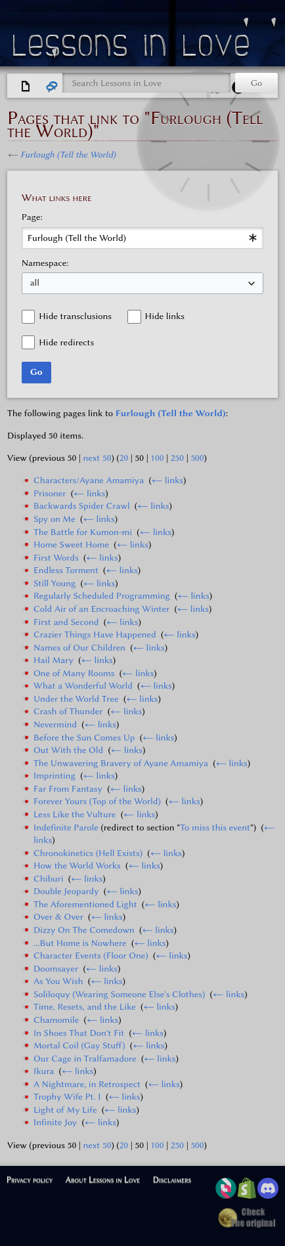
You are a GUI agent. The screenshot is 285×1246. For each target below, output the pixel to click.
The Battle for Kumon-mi (82, 532)
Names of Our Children (79, 647)
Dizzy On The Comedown (84, 929)
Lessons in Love (132, 48)
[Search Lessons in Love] (146, 83)
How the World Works (77, 865)
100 (157, 457)
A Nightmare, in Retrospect (87, 1084)
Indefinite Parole (66, 827)
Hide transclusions (75, 316)
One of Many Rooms (74, 673)
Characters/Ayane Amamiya (88, 480)
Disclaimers (172, 1179)
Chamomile (56, 1019)
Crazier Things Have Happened (94, 634)
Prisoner (49, 493)
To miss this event (215, 827)
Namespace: (45, 263)
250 (177, 457)
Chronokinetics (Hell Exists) (87, 853)
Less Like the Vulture (74, 814)
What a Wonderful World (83, 685)
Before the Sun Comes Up (84, 737)
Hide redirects (66, 342)
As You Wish (58, 981)
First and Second (66, 622)
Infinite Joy (55, 1122)
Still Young (54, 583)
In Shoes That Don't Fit (78, 1033)
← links (167, 480)
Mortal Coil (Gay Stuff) (79, 1045)
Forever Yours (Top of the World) (97, 801)
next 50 (97, 457)
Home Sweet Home (71, 544)
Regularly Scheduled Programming (101, 595)
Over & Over (58, 916)
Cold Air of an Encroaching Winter (101, 608)
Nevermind (55, 724)
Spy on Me (54, 519)
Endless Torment (66, 570)
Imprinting (54, 775)
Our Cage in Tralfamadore (85, 1058)
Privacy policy (30, 1179)
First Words (56, 557)
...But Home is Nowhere (80, 943)
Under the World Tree (76, 698)
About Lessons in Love (103, 1179)
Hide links (165, 316)
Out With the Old (68, 750)
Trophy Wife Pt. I (67, 1096)
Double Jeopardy (66, 891)
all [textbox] (34, 282)
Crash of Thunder (68, 711)
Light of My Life (65, 1109)
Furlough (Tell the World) (68, 154)
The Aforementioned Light (85, 904)
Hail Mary (53, 660)
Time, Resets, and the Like (84, 1006)
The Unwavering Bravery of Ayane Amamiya (120, 763)
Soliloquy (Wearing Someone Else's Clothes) (119, 994)
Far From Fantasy (67, 788)
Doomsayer (55, 968)
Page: (32, 217)
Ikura (43, 1071)
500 (197, 457)
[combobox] (143, 238)
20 (124, 457)
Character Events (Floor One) (90, 955)
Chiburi (48, 878)
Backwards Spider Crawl (81, 505)
